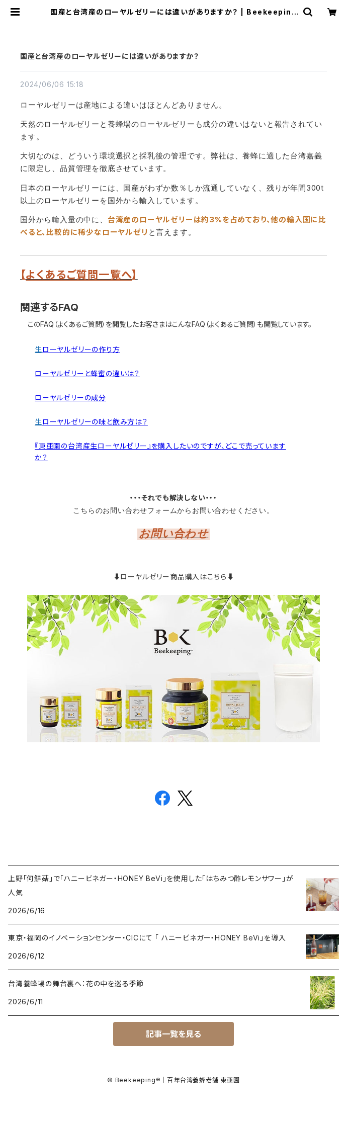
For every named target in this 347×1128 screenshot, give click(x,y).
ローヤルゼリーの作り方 (81, 349)
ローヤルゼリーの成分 (70, 397)
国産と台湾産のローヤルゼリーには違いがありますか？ (109, 56)
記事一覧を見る (173, 1034)
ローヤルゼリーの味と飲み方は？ (95, 421)
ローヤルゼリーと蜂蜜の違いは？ (87, 373)
